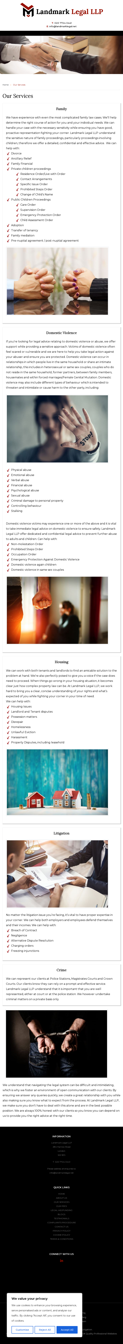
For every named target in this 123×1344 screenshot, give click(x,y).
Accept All (67, 1329)
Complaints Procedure (61, 1222)
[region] (44, 1315)
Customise (22, 1329)
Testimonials (61, 1218)
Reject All (45, 1329)
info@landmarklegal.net (63, 26)
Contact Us (61, 1226)
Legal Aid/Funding (61, 1210)
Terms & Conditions (61, 1239)
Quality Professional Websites (101, 1333)
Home (6, 84)
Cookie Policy (61, 1235)
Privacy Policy (61, 1230)
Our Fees (61, 1206)
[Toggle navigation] (112, 33)
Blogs (61, 1214)
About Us (61, 1198)
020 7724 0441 (63, 23)
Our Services (61, 1202)
